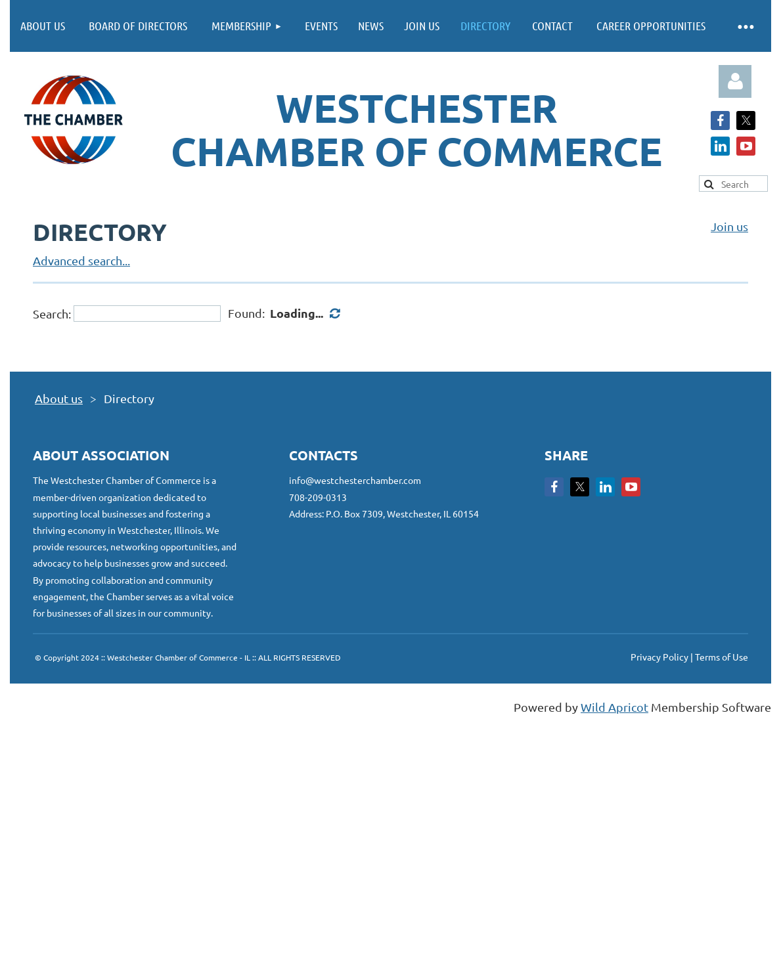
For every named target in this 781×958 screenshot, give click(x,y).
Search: (52, 313)
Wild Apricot (614, 707)
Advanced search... (81, 260)
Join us (729, 226)
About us (59, 398)
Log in (735, 81)
